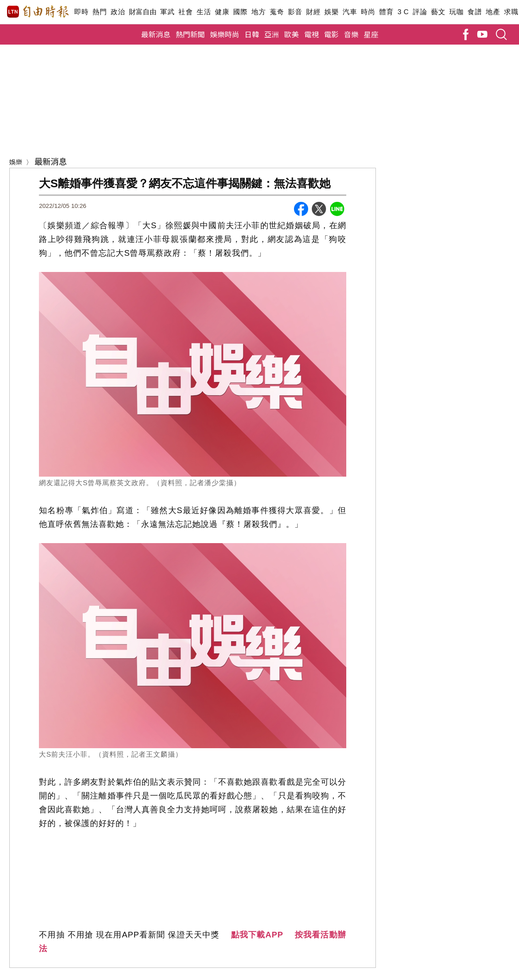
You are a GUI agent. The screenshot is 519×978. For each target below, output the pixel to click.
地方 (258, 12)
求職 (511, 12)
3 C (403, 12)
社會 (185, 12)
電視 (311, 34)
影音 (295, 12)
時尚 (368, 12)
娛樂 (331, 12)
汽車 (350, 12)
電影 (331, 34)
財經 (313, 12)
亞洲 (271, 34)
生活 (204, 12)
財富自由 (142, 12)
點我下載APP (257, 934)
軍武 (167, 12)
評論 (420, 12)
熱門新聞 (190, 34)
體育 (386, 12)
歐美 (291, 34)
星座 (371, 34)
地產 (493, 12)
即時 (81, 12)
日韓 (251, 34)
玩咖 (456, 12)
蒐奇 (277, 12)
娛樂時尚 (224, 34)
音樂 (351, 34)
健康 (222, 12)
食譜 (475, 12)
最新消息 (155, 34)
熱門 (99, 12)
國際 (240, 12)
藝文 (438, 12)
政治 (118, 12)
